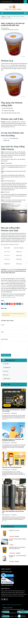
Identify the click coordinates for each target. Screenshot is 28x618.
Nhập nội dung (4, 339)
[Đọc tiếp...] (4, 419)
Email (2, 332)
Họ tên (3, 324)
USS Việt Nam (4, 281)
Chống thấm (4, 285)
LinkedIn (13, 297)
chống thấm (7, 65)
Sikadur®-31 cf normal (14, 530)
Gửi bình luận (6, 355)
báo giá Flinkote (10, 269)
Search (25, 1)
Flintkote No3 (6, 138)
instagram (8, 297)
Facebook (3, 297)
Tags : (2, 300)
